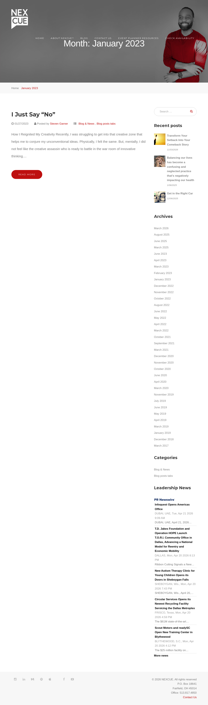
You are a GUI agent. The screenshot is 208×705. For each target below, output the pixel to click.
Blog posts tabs (106, 123)
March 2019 (161, 426)
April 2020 (160, 381)
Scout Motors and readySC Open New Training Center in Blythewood (174, 632)
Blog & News (86, 123)
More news (161, 655)
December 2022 (164, 285)
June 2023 (160, 253)
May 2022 (160, 317)
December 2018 (164, 439)
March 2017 (161, 445)
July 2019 (160, 400)
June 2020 (160, 375)
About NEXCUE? (62, 38)
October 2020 (162, 369)
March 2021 (161, 349)
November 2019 (164, 394)
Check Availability (179, 38)
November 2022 (164, 292)
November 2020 (164, 362)
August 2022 (161, 305)
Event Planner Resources (138, 38)
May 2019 (160, 413)
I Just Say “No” (33, 114)
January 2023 (29, 88)
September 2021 (164, 343)
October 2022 (162, 298)
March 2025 (161, 247)
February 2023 (163, 273)
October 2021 (162, 337)
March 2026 (161, 228)
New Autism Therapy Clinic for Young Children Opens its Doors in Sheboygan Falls (175, 575)
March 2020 (161, 388)
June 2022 (160, 311)
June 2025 (160, 241)
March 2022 (161, 330)
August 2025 (161, 234)
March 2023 (161, 266)
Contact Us (103, 38)
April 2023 (160, 260)
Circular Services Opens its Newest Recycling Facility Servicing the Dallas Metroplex (175, 604)
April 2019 (160, 420)
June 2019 (160, 407)
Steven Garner (59, 123)
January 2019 (162, 432)
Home (39, 38)
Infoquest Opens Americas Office (172, 507)
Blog (84, 38)
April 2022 (160, 324)
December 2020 (164, 356)
